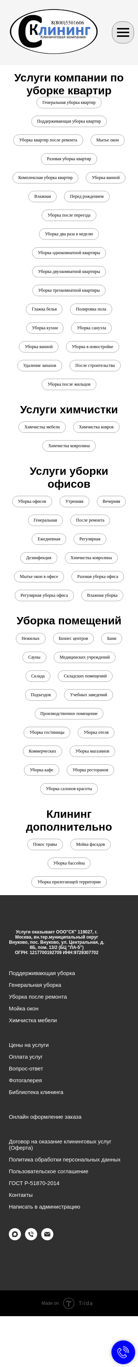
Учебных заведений (88, 694)
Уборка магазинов (92, 751)
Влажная (42, 196)
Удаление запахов (39, 365)
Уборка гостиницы (46, 732)
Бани (111, 638)
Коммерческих (42, 751)
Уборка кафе (41, 769)
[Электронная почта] (47, 1238)
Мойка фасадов (90, 844)
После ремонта (90, 520)
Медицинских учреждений (85, 657)
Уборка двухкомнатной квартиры (69, 271)
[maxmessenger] (15, 1238)
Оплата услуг (26, 1057)
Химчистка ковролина (69, 445)
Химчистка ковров (96, 427)
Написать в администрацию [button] (44, 1206)
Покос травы (45, 844)
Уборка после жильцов (68, 384)
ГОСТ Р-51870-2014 (34, 1183)
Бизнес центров (73, 638)
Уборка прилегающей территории (68, 881)
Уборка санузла (91, 327)
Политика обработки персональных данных (64, 1159)
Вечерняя (111, 501)
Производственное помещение (69, 713)
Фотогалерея (25, 1080)
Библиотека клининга (36, 1092)
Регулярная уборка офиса (44, 595)
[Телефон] (31, 1238)
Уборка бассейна (69, 863)
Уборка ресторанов (90, 769)
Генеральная (45, 520)
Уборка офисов (32, 501)
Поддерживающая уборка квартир (69, 121)
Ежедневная (49, 538)
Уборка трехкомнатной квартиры (69, 290)
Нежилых (31, 638)
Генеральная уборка (35, 985)
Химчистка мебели (42, 427)
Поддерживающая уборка (42, 973)
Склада (38, 676)
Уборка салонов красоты (69, 788)
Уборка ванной (106, 177)
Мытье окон (107, 140)
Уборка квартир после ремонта (48, 140)
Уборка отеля (96, 732)
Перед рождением (86, 196)
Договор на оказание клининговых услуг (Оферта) (60, 1144)
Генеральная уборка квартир (68, 102)
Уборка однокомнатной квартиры (69, 252)
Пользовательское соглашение (48, 1171)
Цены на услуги (29, 1045)
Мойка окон (24, 1008)
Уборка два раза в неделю (69, 233)
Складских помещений (85, 676)
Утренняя (75, 501)
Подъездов (41, 694)
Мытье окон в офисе (39, 576)
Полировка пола (91, 309)
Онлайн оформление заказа (45, 1117)
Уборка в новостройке (92, 346)
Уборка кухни (45, 327)
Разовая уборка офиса (97, 576)
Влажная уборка (102, 595)
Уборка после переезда (69, 215)
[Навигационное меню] (123, 32)
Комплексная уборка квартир (45, 177)
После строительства (95, 365)
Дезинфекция (39, 557)
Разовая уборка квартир (69, 158)
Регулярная (89, 538)
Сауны (34, 657)
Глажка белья (44, 309)
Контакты (21, 1195)
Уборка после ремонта (38, 996)
